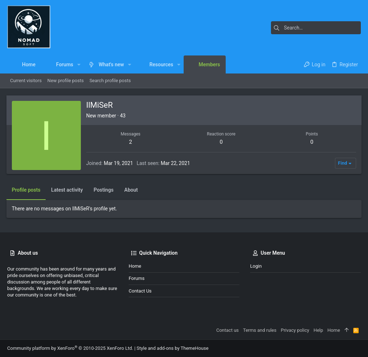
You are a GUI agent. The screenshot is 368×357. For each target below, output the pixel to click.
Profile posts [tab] (27, 190)
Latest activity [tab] (68, 190)
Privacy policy (295, 330)
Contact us (140, 291)
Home (135, 266)
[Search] (316, 27)
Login (256, 266)
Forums (136, 278)
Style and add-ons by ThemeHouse (172, 348)
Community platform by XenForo (70, 348)
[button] (79, 64)
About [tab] (132, 190)
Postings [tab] (104, 190)
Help (318, 330)
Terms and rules (259, 330)
